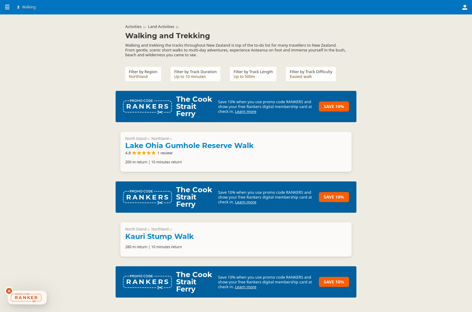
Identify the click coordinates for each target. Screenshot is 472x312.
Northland (160, 138)
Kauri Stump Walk (159, 236)
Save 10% (334, 106)
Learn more (245, 111)
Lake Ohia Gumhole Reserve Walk (189, 145)
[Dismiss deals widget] (9, 291)
